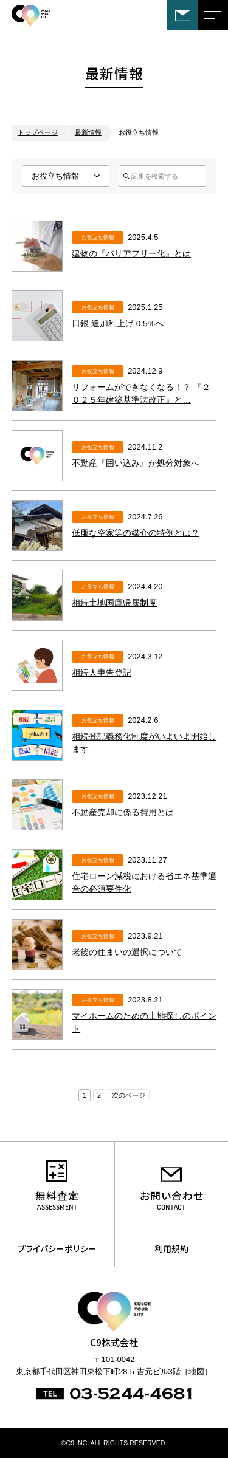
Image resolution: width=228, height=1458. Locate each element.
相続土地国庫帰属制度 (114, 603)
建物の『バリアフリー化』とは (131, 253)
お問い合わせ (182, 15)
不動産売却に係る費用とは (123, 812)
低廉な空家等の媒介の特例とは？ (135, 533)
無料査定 (57, 1195)
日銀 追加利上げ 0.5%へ (118, 323)
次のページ (128, 1095)
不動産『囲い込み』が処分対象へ (135, 463)
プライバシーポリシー (57, 1248)
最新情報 (88, 132)
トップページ (38, 132)
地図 (196, 1371)
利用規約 (171, 1248)
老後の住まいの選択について (127, 952)
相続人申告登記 (101, 672)
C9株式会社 (57, 15)
